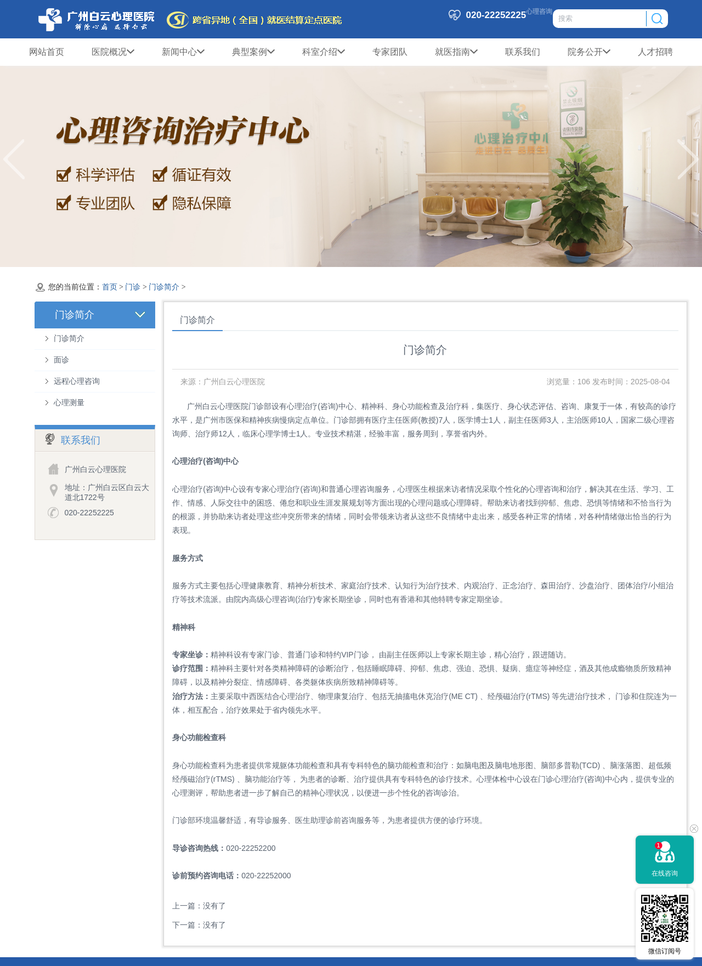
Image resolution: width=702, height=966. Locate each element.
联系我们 (522, 51)
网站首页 (46, 51)
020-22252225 (89, 512)
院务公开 (589, 52)
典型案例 (253, 52)
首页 (109, 287)
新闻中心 (183, 52)
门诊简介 (164, 287)
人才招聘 (655, 51)
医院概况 (113, 52)
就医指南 (456, 52)
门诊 (132, 287)
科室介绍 (323, 52)
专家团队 (389, 51)
